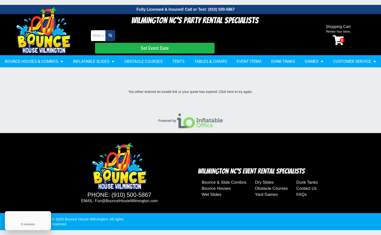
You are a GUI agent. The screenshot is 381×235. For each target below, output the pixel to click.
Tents (178, 61)
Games (314, 61)
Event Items (249, 61)
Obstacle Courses (143, 61)
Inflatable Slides (93, 61)
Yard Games (266, 194)
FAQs (301, 194)
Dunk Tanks (283, 61)
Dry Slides (264, 182)
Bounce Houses (216, 188)
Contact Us (306, 188)
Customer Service (354, 61)
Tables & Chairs (210, 61)
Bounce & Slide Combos (224, 182)
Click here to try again (235, 92)
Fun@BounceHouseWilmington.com (126, 201)
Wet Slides (211, 194)
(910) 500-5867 (221, 9)
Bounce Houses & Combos (34, 61)
